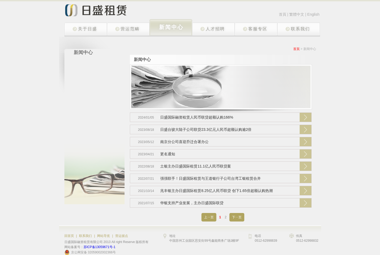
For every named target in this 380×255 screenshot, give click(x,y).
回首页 (69, 236)
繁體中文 (297, 14)
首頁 (282, 14)
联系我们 (85, 236)
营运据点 (121, 236)
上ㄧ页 (209, 217)
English (313, 14)
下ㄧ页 (237, 217)
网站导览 (103, 236)
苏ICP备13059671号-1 (99, 247)
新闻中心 (309, 49)
